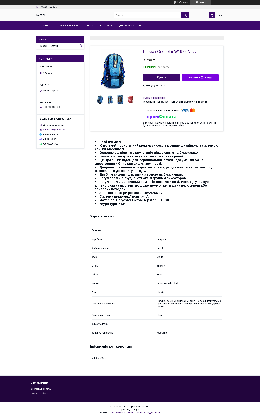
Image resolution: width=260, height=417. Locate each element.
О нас (90, 25)
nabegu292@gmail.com (54, 129)
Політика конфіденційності (147, 412)
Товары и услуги (67, 25)
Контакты (106, 25)
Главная (44, 25)
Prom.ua (146, 406)
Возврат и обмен (39, 393)
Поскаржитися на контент (122, 412)
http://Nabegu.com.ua (53, 125)
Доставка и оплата (131, 25)
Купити (161, 77)
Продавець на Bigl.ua (130, 409)
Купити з (200, 77)
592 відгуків (183, 2)
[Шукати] (185, 15)
